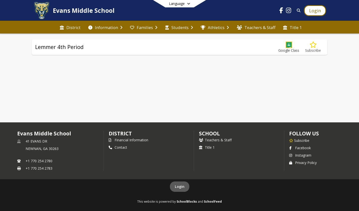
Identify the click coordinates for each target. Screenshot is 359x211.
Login (179, 186)
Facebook (300, 148)
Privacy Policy (303, 162)
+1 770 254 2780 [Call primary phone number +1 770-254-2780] (39, 161)
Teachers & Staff (215, 140)
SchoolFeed (213, 201)
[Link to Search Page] (297, 10)
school (209, 133)
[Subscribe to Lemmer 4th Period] (313, 47)
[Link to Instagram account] (288, 11)
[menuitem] (70, 27)
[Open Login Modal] (315, 10)
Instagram (300, 155)
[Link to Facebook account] (281, 11)
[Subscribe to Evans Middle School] (299, 140)
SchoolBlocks (187, 201)
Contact (118, 147)
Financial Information (128, 140)
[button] (288, 47)
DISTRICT (120, 133)
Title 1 (207, 147)
